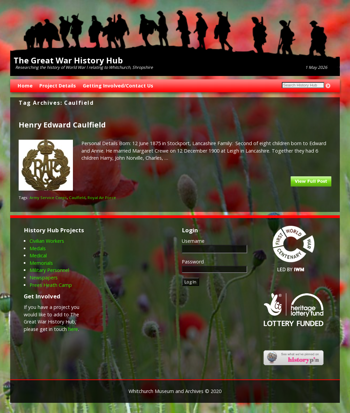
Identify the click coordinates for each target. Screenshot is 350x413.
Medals (38, 248)
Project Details (57, 85)
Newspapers (44, 277)
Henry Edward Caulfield (62, 125)
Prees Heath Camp (51, 285)
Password (193, 261)
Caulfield (77, 197)
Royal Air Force (102, 197)
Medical (38, 255)
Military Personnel (49, 270)
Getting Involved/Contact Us (118, 85)
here (73, 329)
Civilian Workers (47, 241)
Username (193, 241)
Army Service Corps (48, 197)
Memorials (41, 263)
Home (25, 85)
